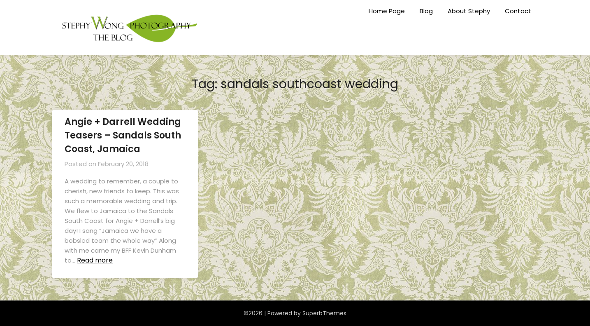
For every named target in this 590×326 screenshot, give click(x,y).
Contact (518, 11)
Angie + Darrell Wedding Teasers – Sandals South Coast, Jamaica (123, 135)
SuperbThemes (324, 313)
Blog (426, 11)
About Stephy (469, 11)
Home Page (387, 11)
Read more (95, 260)
